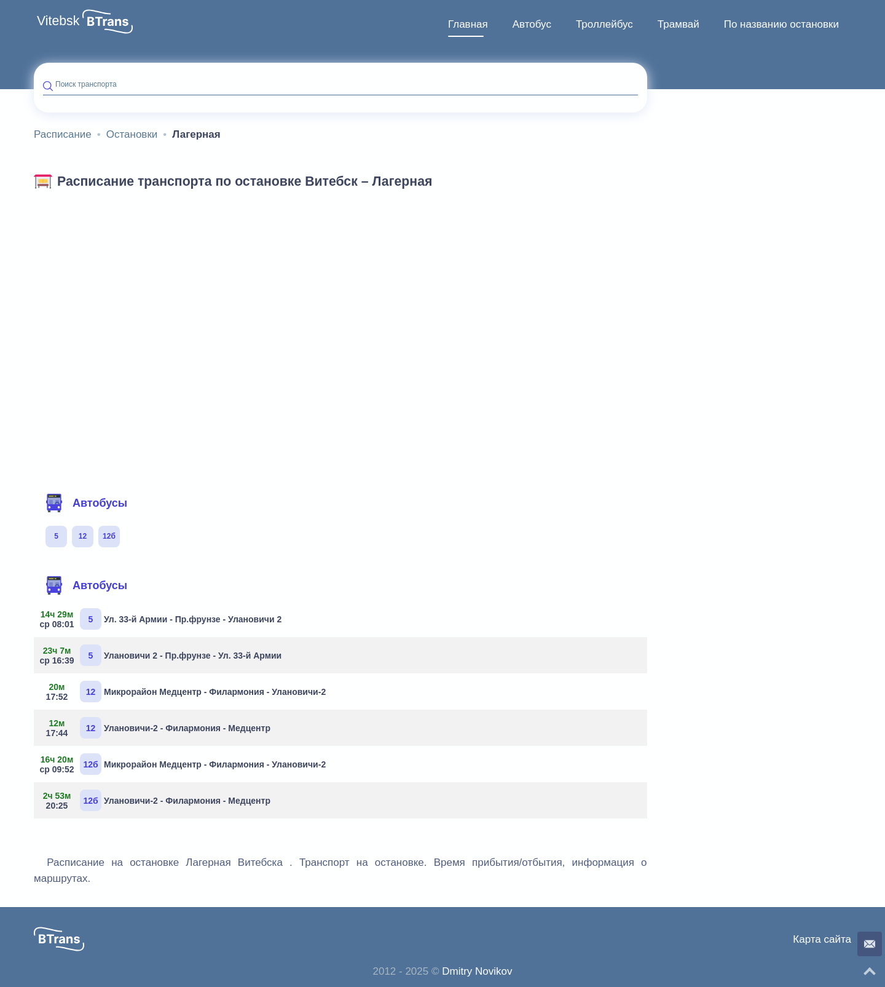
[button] (107, 21)
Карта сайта (822, 939)
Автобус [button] (532, 24)
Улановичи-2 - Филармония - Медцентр (156, 728)
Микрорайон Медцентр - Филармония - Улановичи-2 (184, 691)
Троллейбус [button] (604, 24)
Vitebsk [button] (58, 21)
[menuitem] (468, 24)
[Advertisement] (340, 288)
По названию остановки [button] (781, 24)
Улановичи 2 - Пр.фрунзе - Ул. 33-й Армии (162, 655)
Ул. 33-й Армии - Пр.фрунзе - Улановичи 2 (162, 619)
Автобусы (86, 503)
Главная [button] (468, 24)
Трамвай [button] (678, 24)
